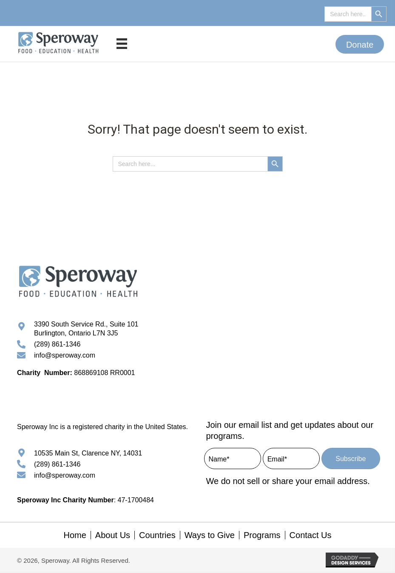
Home (74, 537)
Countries (157, 537)
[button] (359, 44)
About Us (112, 537)
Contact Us (311, 537)
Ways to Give (210, 537)
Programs (262, 537)
